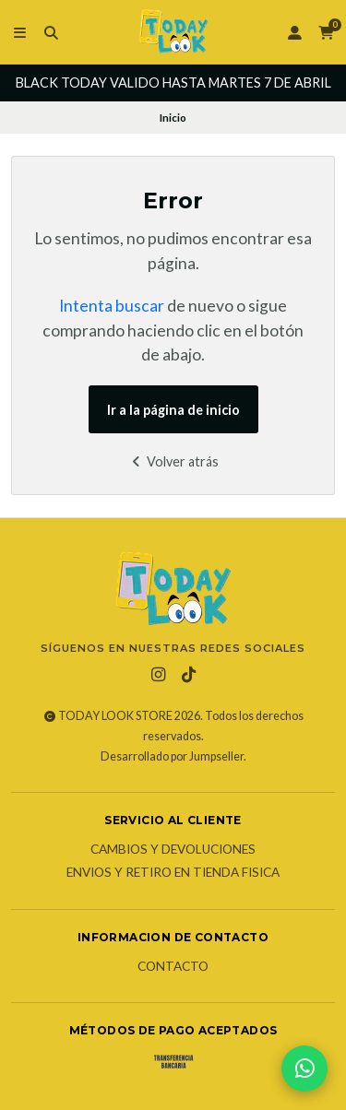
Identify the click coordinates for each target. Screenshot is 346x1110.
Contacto (173, 967)
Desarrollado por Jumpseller (172, 756)
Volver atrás (173, 461)
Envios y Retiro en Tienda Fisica (173, 873)
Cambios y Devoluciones (173, 850)
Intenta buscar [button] (111, 305)
